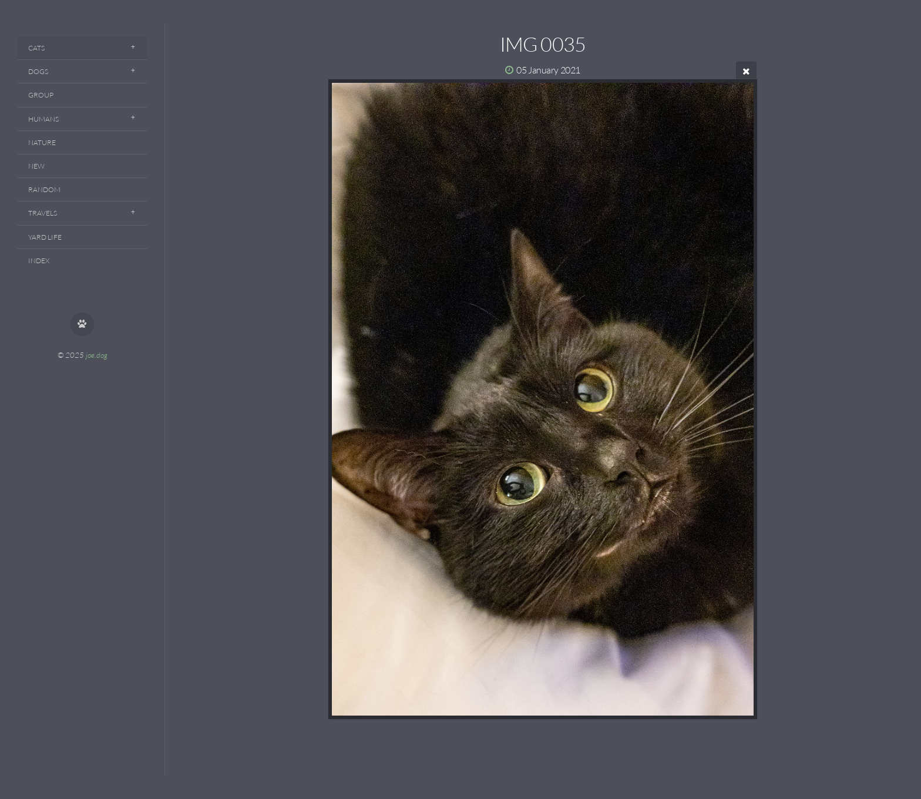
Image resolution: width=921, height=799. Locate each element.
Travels (42, 213)
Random (44, 189)
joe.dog (96, 355)
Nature (42, 142)
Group (40, 94)
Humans (43, 119)
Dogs (38, 71)
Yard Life (45, 237)
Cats (36, 47)
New (36, 166)
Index (38, 260)
